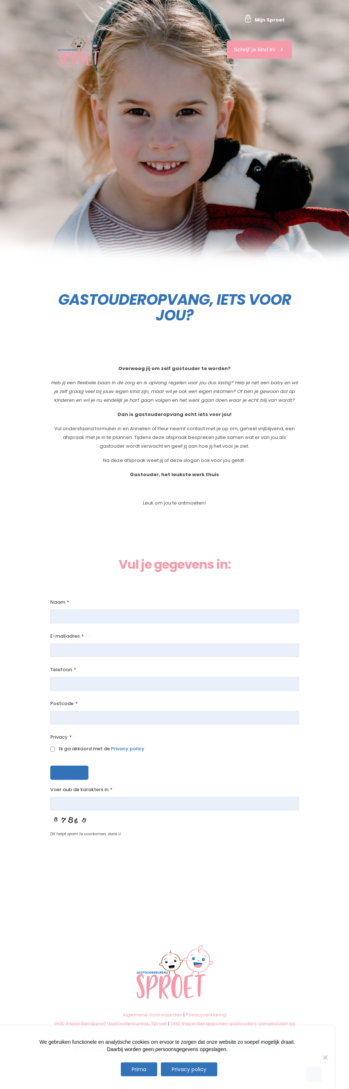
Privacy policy (127, 748)
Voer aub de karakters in (81, 789)
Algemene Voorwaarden (152, 1014)
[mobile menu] (206, 49)
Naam (59, 602)
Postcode (64, 703)
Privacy (61, 737)
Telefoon (63, 669)
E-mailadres (67, 636)
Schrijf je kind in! (259, 49)
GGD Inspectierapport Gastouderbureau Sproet (110, 1023)
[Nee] (325, 1057)
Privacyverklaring (206, 1014)
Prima (139, 1069)
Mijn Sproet (270, 19)
